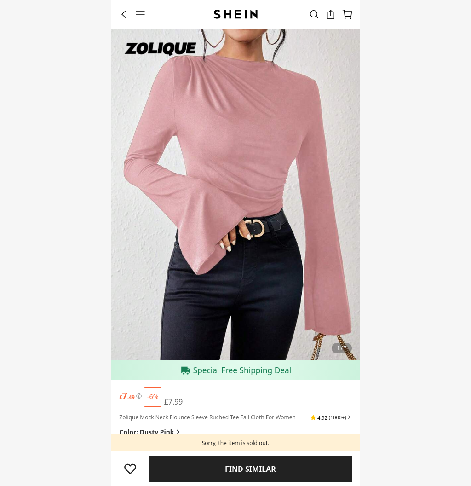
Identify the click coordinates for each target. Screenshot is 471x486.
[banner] (235, 194)
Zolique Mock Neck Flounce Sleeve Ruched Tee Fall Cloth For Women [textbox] (207, 417)
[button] (330, 417)
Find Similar (250, 469)
